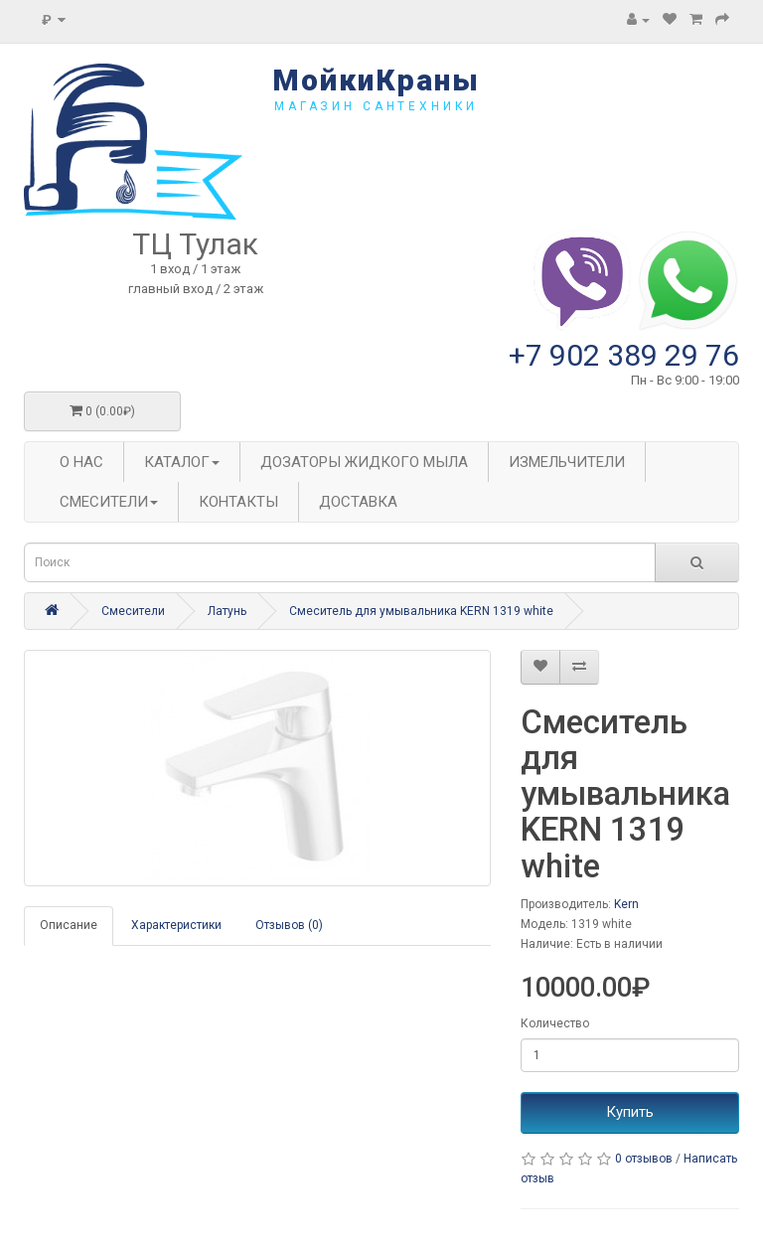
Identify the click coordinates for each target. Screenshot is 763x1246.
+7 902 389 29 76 (624, 355)
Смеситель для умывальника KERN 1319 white (421, 611)
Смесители (133, 611)
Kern (626, 904)
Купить (630, 1112)
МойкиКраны (376, 80)
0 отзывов (644, 1159)
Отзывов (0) (289, 925)
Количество (555, 1023)
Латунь (227, 611)
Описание (68, 925)
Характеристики (176, 925)
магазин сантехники (376, 106)
